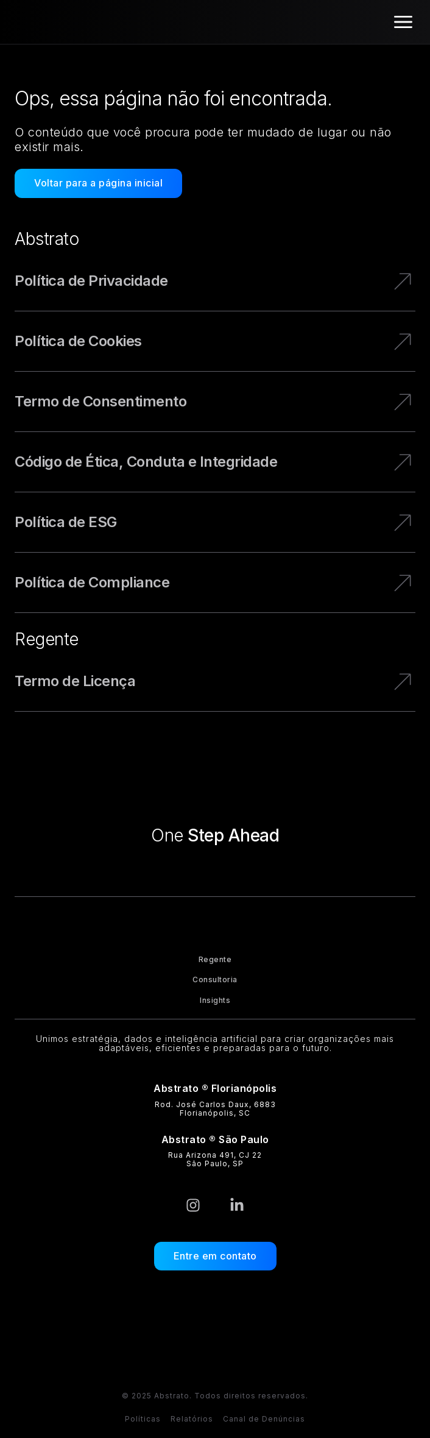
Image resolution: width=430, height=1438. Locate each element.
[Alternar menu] (403, 22)
